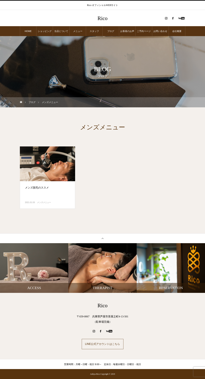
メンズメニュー (44, 202)
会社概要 (177, 31)
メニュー (77, 31)
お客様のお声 (127, 31)
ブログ (110, 31)
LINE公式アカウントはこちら (102, 344)
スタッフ (94, 31)
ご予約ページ (144, 31)
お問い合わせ (160, 31)
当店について (61, 31)
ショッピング (45, 31)
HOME (28, 31)
